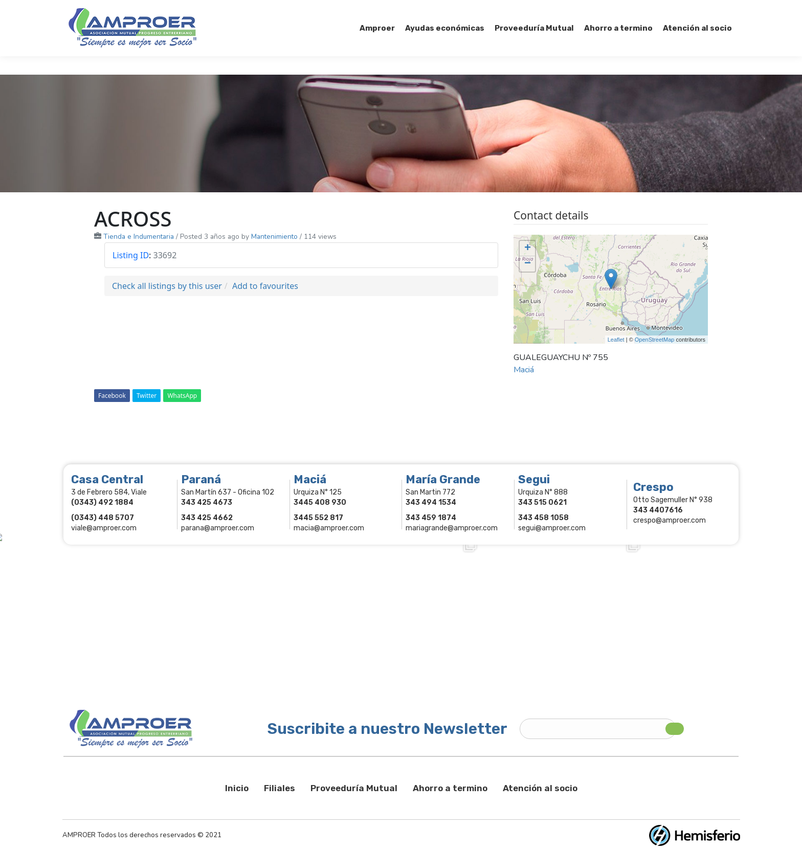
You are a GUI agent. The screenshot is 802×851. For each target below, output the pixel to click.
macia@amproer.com (329, 528)
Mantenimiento (274, 236)
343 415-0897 (183, 9)
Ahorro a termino (450, 788)
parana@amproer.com (217, 528)
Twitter (147, 395)
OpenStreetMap (655, 340)
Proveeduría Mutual (353, 788)
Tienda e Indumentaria (138, 236)
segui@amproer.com (552, 528)
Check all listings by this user (167, 286)
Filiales (279, 788)
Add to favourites (265, 286)
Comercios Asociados (669, 9)
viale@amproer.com (104, 528)
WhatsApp (182, 395)
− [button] (527, 264)
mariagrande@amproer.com (452, 528)
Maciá (524, 369)
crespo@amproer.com (669, 520)
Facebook (112, 395)
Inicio (237, 788)
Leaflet (616, 340)
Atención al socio (540, 788)
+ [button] (527, 248)
